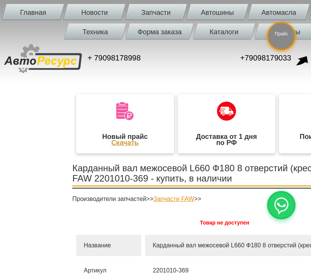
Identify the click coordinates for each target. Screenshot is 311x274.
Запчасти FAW (173, 199)
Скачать (125, 143)
